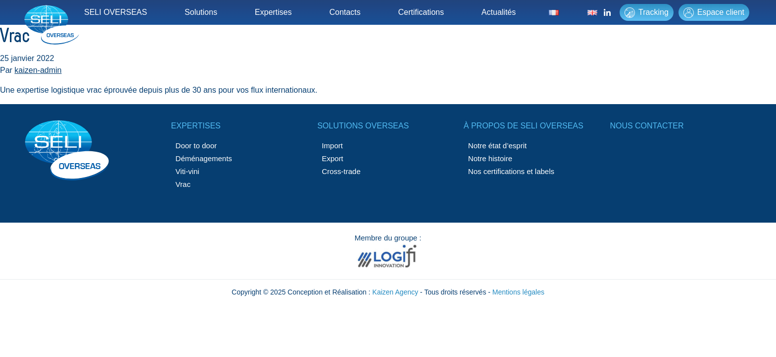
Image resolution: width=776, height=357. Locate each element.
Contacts (344, 12)
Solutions (201, 12)
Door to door (196, 145)
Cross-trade (341, 171)
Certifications (420, 12)
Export (332, 158)
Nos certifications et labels (511, 171)
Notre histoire (490, 158)
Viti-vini (187, 171)
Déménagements (204, 158)
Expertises (273, 12)
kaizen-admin (37, 70)
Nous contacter (646, 125)
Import (332, 145)
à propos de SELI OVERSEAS (523, 125)
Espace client (713, 12)
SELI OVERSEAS (115, 12)
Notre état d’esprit (497, 145)
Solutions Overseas (363, 125)
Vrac (183, 184)
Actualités (499, 12)
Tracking (647, 12)
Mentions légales (518, 292)
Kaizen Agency (395, 292)
